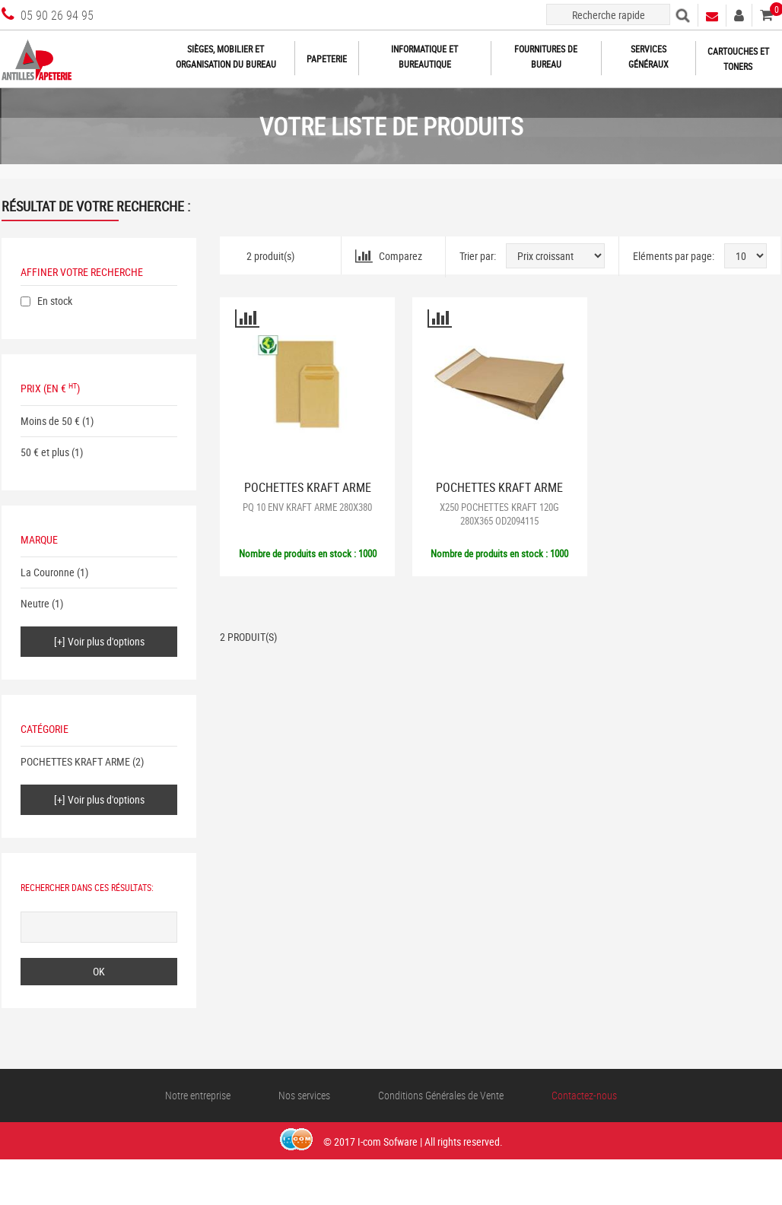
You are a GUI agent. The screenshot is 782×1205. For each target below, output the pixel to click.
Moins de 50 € (50, 421)
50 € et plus (45, 452)
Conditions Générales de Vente (441, 1095)
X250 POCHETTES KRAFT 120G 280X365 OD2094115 (499, 514)
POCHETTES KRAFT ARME (75, 761)
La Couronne (48, 572)
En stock (54, 300)
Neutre (35, 603)
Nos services (304, 1095)
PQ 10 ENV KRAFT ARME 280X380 (307, 507)
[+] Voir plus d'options (99, 641)
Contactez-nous (584, 1095)
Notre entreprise (197, 1095)
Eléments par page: (673, 256)
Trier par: (477, 256)
